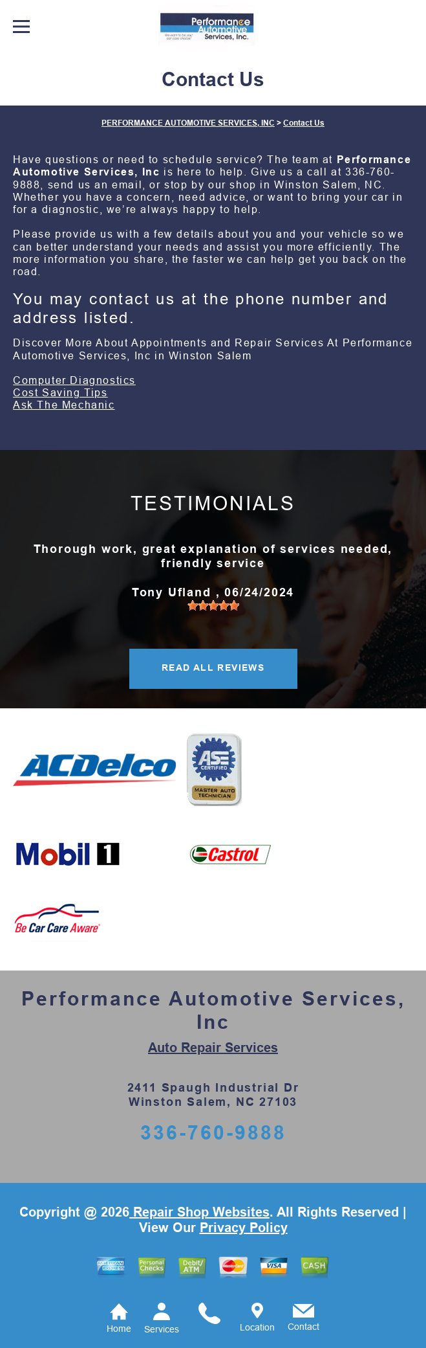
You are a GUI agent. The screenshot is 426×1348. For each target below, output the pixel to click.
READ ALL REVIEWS (213, 667)
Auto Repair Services (213, 1047)
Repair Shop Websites (199, 1212)
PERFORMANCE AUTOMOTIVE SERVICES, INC (188, 123)
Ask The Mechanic (64, 404)
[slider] (213, 605)
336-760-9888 (213, 1132)
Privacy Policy (244, 1227)
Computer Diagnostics (74, 380)
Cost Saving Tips (60, 392)
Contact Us (304, 123)
